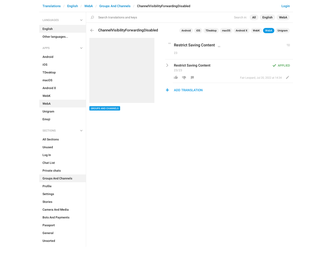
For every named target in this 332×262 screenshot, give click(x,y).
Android (186, 30)
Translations (52, 6)
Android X (241, 30)
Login (285, 6)
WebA (88, 6)
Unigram (283, 30)
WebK (256, 30)
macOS (226, 30)
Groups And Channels (115, 6)
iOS (198, 30)
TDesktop (211, 30)
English (72, 6)
